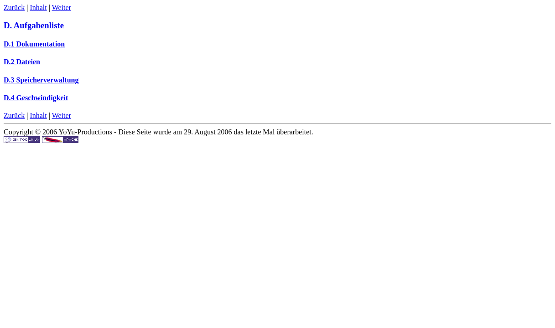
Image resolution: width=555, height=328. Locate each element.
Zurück (14, 7)
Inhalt (38, 7)
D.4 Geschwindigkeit (36, 98)
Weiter (61, 7)
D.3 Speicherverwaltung (41, 80)
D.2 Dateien (22, 62)
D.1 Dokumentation (34, 44)
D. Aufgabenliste (34, 25)
